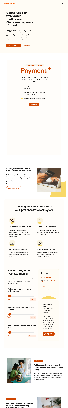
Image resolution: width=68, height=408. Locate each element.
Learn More (27, 45)
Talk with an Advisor (13, 45)
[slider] (9, 251)
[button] (62, 4)
